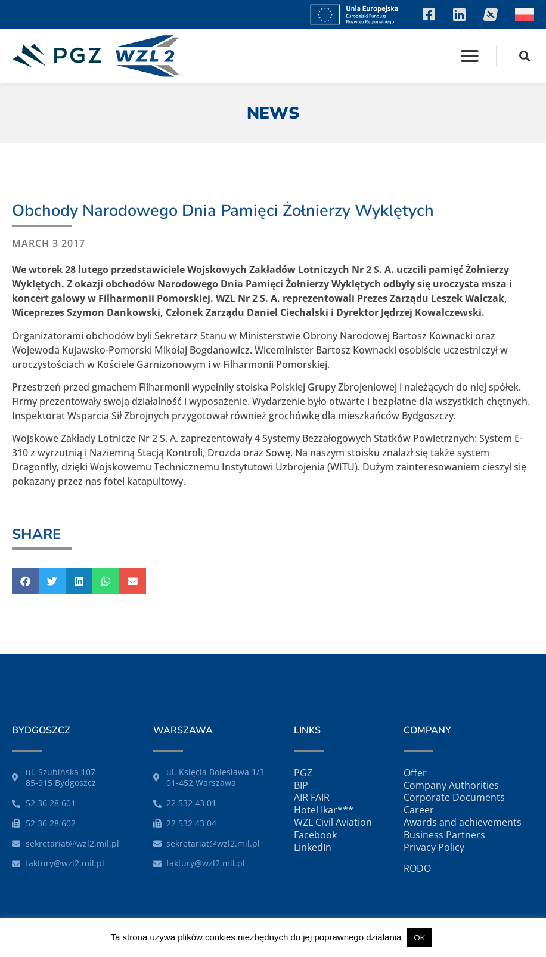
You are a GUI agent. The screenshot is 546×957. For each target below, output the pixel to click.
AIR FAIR (312, 797)
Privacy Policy (434, 847)
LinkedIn (312, 847)
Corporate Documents (454, 797)
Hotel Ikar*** (323, 809)
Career (419, 809)
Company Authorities (451, 785)
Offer (415, 772)
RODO (417, 868)
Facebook (315, 834)
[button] (469, 56)
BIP (301, 785)
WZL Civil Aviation (333, 822)
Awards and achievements (463, 822)
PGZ (303, 772)
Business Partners (444, 834)
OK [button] (420, 937)
